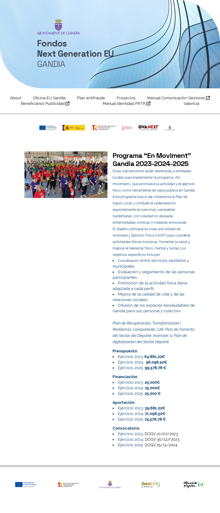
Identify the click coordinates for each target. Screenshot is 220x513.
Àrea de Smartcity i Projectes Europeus (105, 503)
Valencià (191, 103)
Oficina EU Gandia (49, 98)
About (15, 98)
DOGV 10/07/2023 (161, 434)
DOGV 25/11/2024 (161, 445)
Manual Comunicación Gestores (178, 98)
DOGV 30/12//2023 (162, 439)
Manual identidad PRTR (126, 103)
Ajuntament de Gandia (44, 503)
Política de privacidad (163, 503)
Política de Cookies (110, 510)
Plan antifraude (91, 98)
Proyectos (126, 98)
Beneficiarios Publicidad (45, 103)
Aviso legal (196, 503)
